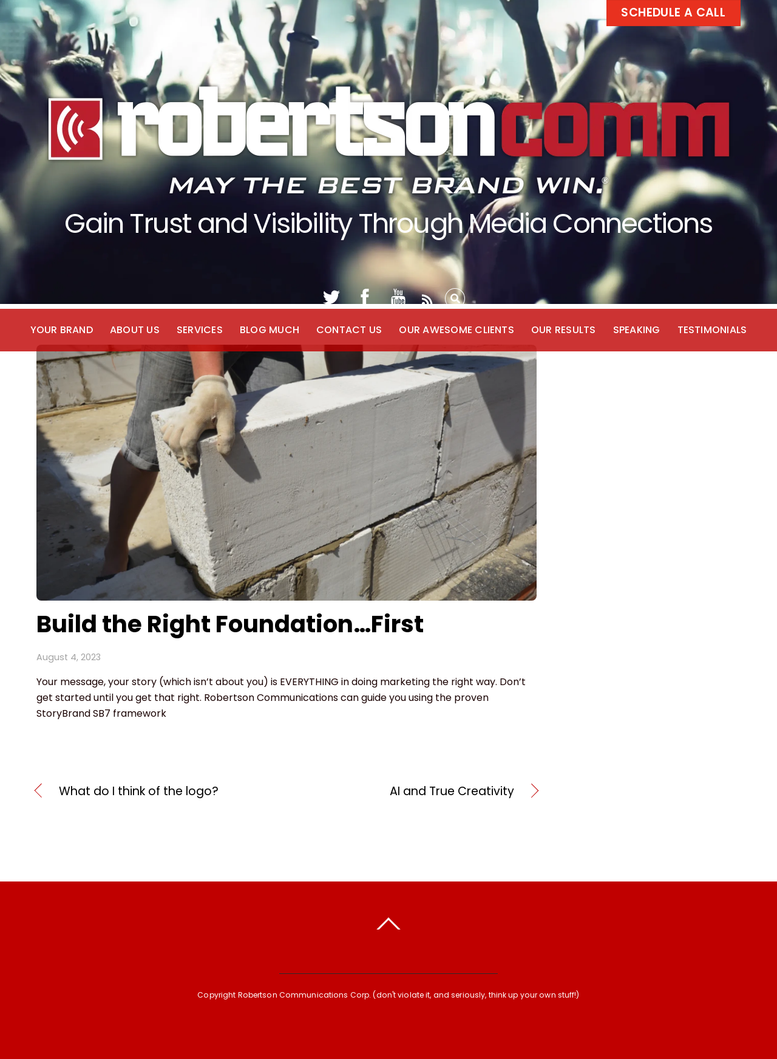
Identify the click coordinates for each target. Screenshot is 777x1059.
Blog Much (269, 330)
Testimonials (712, 330)
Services (200, 330)
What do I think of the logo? (139, 791)
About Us (135, 330)
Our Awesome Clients (456, 330)
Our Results (563, 330)
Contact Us (349, 330)
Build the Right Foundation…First (230, 624)
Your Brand (61, 330)
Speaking (636, 330)
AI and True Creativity (408, 791)
